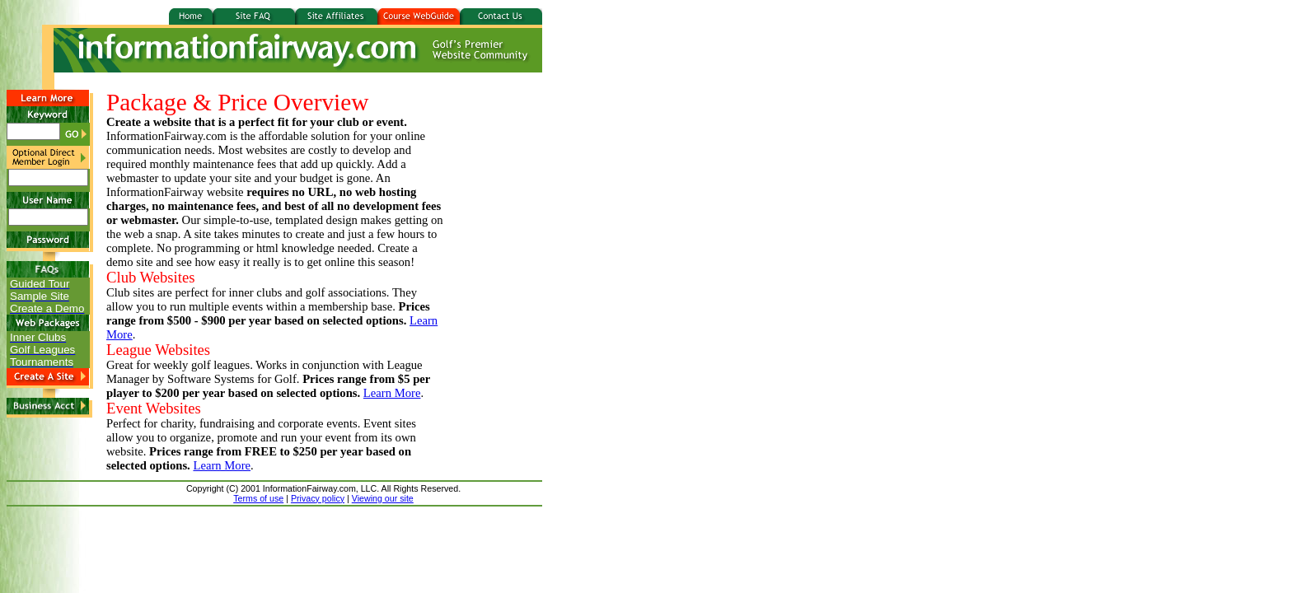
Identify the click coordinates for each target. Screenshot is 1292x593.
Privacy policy (317, 498)
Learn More (392, 392)
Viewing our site (383, 498)
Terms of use (258, 498)
